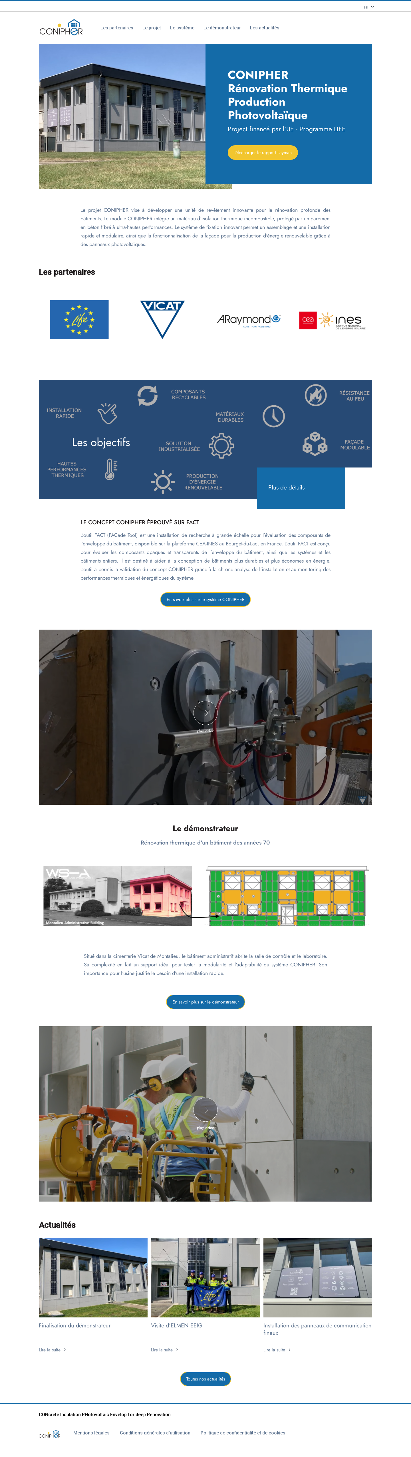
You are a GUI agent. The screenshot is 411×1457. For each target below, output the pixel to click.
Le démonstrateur (222, 28)
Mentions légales (91, 1433)
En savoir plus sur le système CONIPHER (206, 599)
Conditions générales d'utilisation (155, 1433)
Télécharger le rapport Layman (263, 152)
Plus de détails (286, 487)
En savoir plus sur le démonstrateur (205, 1002)
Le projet (151, 28)
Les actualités (264, 28)
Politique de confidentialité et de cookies (243, 1433)
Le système (182, 28)
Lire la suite (50, 1350)
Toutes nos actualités (205, 1379)
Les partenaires (116, 28)
